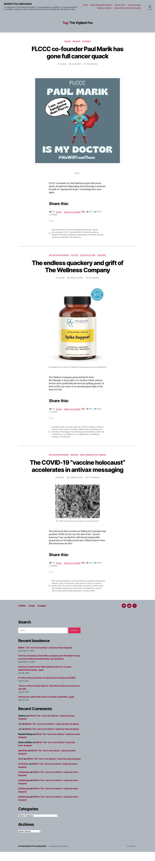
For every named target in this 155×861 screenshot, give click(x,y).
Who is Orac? (120, 5)
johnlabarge (24, 781)
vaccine (98, 594)
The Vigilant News (82, 434)
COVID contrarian (66, 427)
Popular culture (88, 255)
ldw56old (23, 756)
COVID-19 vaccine (63, 592)
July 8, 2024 (76, 64)
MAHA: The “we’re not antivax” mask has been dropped (45, 654)
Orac (64, 64)
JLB (20, 730)
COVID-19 (76, 427)
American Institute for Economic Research (71, 587)
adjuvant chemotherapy (83, 230)
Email (32, 611)
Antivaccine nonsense (58, 255)
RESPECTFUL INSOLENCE (18, 4)
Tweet (59, 211)
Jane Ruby (73, 429)
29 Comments (94, 278)
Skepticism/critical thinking (93, 454)
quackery (99, 234)
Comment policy (134, 5)
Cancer (67, 41)
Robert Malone (90, 431)
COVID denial (68, 590)
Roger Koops (67, 594)
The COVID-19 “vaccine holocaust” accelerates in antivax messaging (77, 469)
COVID (60, 590)
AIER (53, 587)
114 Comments (94, 484)
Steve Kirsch (77, 594)
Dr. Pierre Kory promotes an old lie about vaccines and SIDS (47, 684)
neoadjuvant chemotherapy (77, 234)
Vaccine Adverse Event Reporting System (67, 597)
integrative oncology (59, 234)
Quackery (86, 41)
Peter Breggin (65, 431)
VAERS (92, 597)
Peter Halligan (57, 594)
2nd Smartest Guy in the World (63, 230)
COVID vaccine (79, 590)
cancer (95, 230)
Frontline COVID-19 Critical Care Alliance (84, 232)
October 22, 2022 (76, 484)
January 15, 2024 (76, 278)
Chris (21, 765)
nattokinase (94, 429)
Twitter (22, 611)
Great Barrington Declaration (81, 592)
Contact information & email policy (127, 8)
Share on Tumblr (72, 211)
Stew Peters (57, 434)
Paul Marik (92, 234)
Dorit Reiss (23, 773)
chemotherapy (57, 232)
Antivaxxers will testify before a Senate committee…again (46, 703)
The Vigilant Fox (75, 237)
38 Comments (92, 64)
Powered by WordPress (58, 855)
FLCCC (65, 232)
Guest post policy (104, 8)
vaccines (86, 597)
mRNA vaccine (83, 429)
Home (85, 5)
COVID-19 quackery (88, 427)
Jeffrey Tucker (98, 592)
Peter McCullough (77, 431)
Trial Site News (64, 436)
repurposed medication (60, 237)
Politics (74, 255)
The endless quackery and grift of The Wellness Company (77, 266)
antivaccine (91, 587)
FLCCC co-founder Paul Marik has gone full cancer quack (77, 52)
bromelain (55, 427)
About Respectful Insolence (101, 5)
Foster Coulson (63, 429)
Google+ (42, 611)
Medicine (76, 41)
